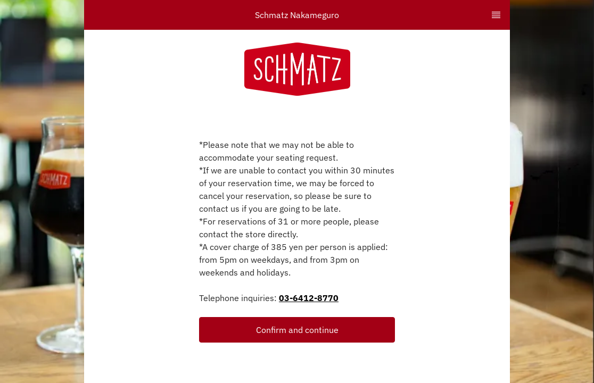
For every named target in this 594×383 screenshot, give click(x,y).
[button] (297, 330)
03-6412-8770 (309, 298)
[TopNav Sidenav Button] (496, 15)
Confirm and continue (297, 329)
